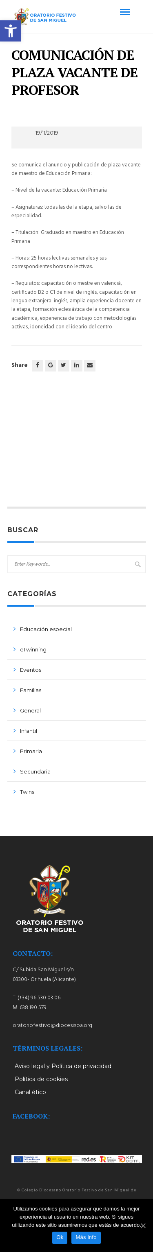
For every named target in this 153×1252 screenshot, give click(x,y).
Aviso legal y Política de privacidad (63, 1066)
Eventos (30, 669)
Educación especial (46, 629)
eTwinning (33, 649)
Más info (85, 1237)
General (30, 710)
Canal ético (30, 1092)
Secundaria (35, 771)
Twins (27, 792)
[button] (10, 31)
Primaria (31, 751)
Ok (59, 1237)
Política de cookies (41, 1079)
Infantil (28, 731)
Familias (30, 690)
